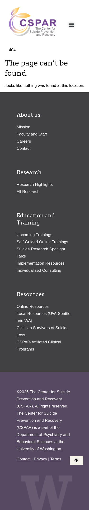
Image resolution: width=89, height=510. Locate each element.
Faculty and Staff (32, 134)
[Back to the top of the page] (76, 460)
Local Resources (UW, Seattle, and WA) (44, 317)
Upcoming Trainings (34, 235)
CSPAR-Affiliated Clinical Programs (39, 345)
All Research (28, 191)
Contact (24, 148)
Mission (23, 127)
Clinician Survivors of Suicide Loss (43, 331)
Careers (24, 141)
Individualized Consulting (39, 270)
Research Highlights (35, 184)
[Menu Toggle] (71, 25)
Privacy (40, 459)
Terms (55, 459)
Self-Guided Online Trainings (42, 242)
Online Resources (33, 306)
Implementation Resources (41, 263)
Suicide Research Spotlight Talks (41, 252)
